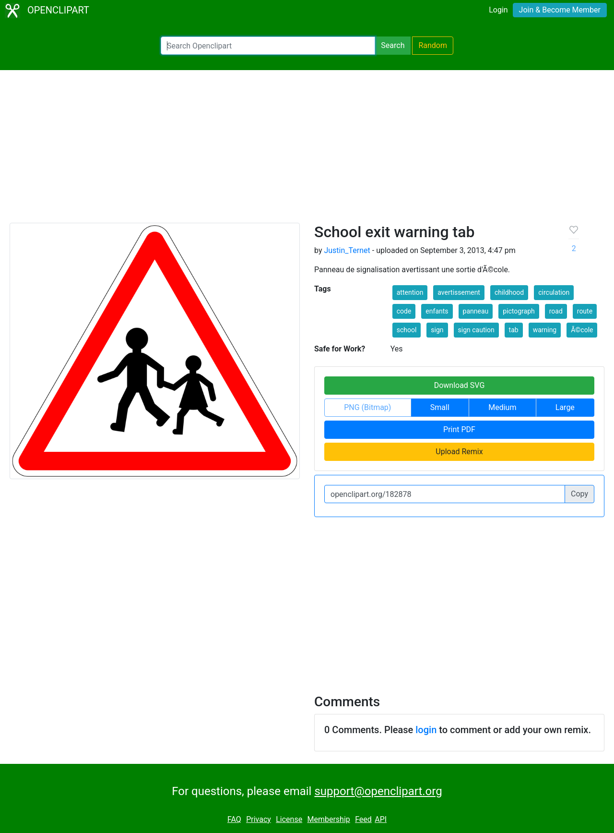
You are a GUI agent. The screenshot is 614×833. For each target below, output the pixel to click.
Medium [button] (502, 407)
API (381, 819)
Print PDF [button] (459, 429)
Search (392, 45)
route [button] (584, 311)
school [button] (407, 330)
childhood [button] (509, 292)
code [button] (404, 311)
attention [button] (410, 292)
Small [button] (439, 407)
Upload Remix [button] (459, 451)
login (426, 730)
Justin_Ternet (347, 250)
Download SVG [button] (459, 385)
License (289, 819)
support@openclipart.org (378, 791)
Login (498, 9)
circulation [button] (553, 292)
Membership (328, 819)
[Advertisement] (307, 151)
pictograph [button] (519, 311)
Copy (579, 493)
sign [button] (437, 330)
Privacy (258, 819)
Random (432, 45)
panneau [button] (476, 311)
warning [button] (545, 330)
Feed (363, 819)
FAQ (234, 819)
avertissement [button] (458, 292)
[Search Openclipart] (268, 45)
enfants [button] (436, 311)
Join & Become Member (560, 9)
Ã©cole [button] (582, 330)
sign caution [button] (476, 330)
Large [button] (565, 407)
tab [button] (514, 330)
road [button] (556, 311)
